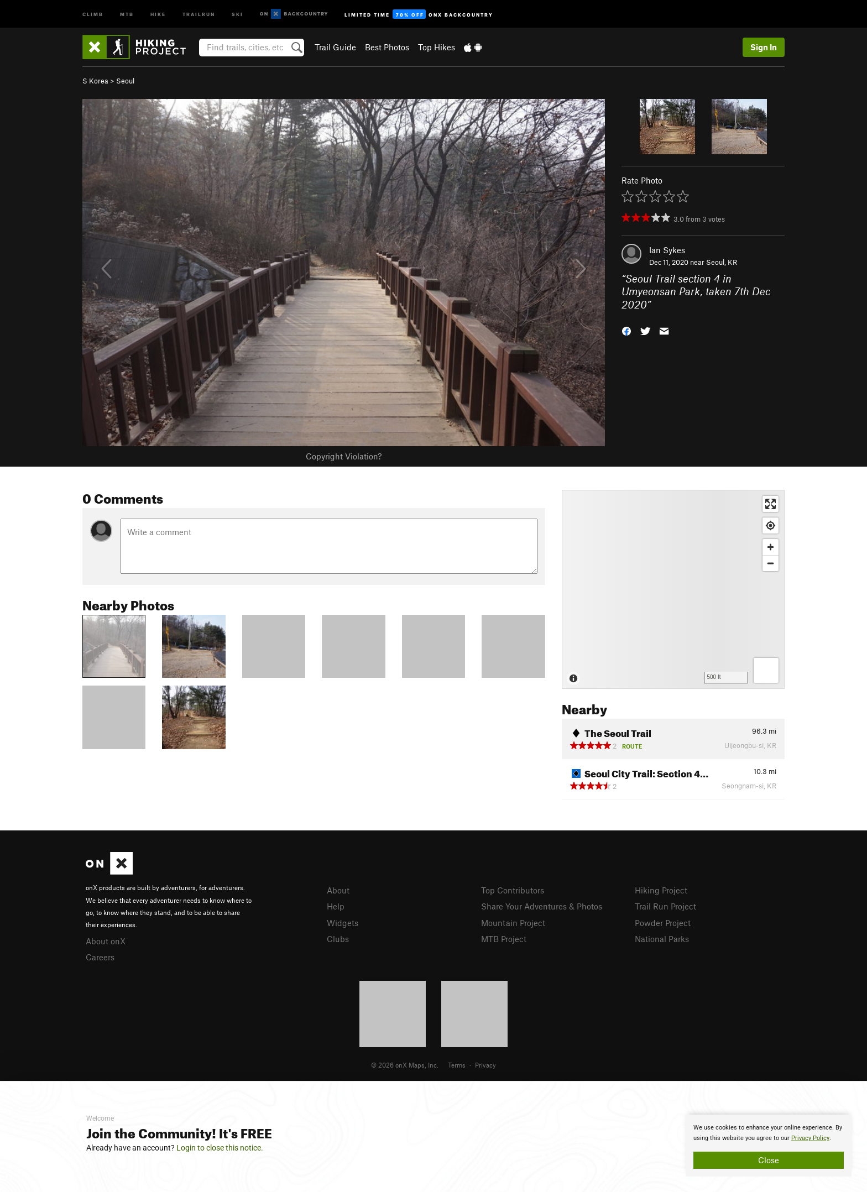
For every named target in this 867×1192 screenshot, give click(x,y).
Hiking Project (661, 890)
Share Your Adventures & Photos (541, 906)
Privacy (485, 1065)
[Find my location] (770, 525)
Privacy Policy (810, 1138)
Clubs (338, 939)
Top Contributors (512, 890)
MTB (127, 13)
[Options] (766, 670)
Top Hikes (436, 47)
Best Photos (387, 47)
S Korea (95, 80)
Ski (237, 13)
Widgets (342, 923)
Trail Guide (335, 47)
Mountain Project (513, 923)
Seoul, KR (721, 262)
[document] (768, 1145)
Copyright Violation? (344, 456)
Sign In (763, 47)
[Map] (673, 589)
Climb (92, 13)
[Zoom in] (770, 547)
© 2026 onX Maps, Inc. (404, 1065)
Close (768, 1160)
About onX (106, 941)
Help (335, 906)
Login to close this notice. (219, 1147)
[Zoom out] (770, 563)
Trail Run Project (665, 906)
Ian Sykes (667, 250)
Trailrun (198, 13)
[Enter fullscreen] (770, 504)
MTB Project (503, 939)
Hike (158, 13)
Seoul (125, 80)
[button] (626, 330)
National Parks (662, 939)
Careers (100, 957)
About (338, 890)
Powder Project (663, 923)
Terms (457, 1065)
